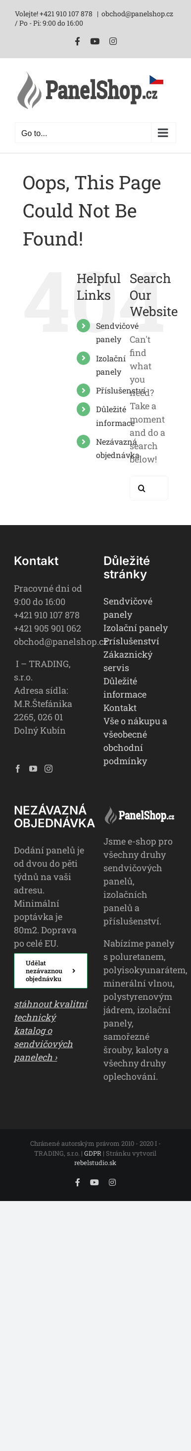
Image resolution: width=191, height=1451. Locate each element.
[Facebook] (18, 769)
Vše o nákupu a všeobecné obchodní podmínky (135, 741)
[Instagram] (48, 769)
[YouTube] (33, 769)
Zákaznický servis (127, 660)
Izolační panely (135, 628)
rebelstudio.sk (95, 1162)
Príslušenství (131, 641)
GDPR (92, 1153)
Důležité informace (124, 687)
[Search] (142, 488)
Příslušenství (120, 390)
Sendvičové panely (127, 607)
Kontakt (120, 707)
